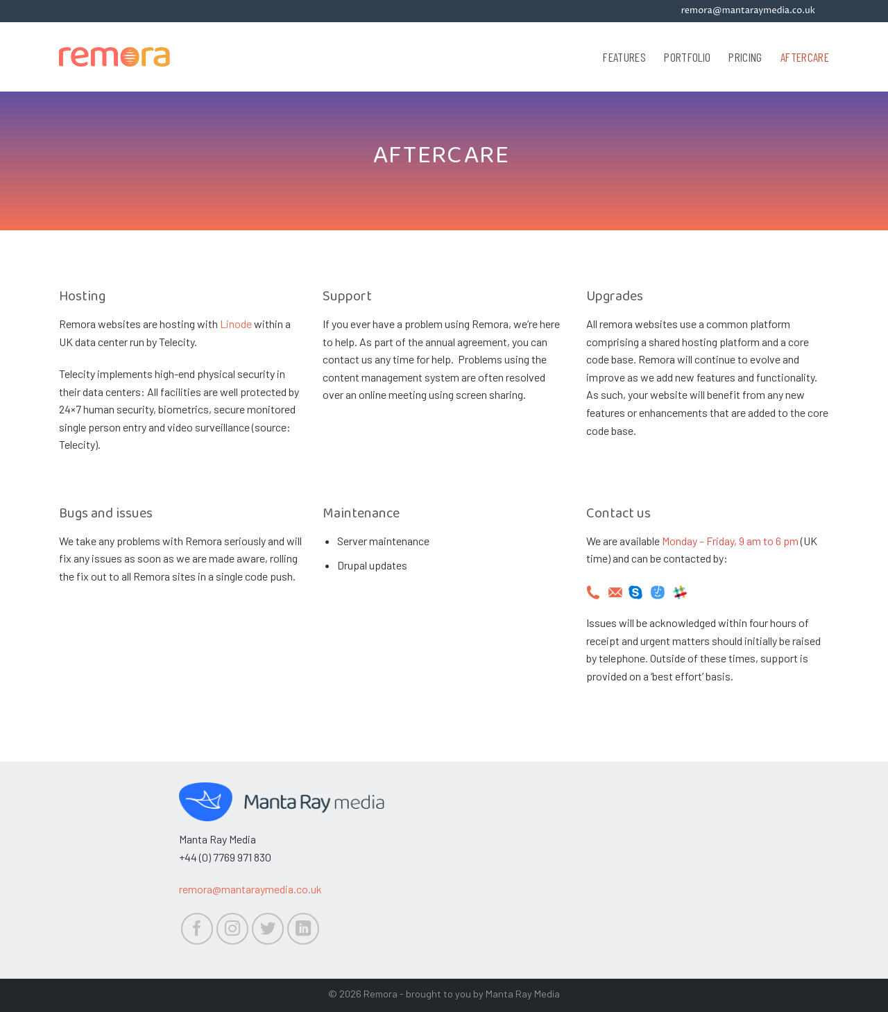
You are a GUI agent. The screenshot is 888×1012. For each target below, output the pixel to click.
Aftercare (804, 57)
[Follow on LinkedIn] (303, 929)
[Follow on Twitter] (268, 929)
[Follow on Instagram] (232, 929)
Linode (236, 323)
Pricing (745, 57)
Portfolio (687, 57)
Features (624, 57)
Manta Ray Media (523, 994)
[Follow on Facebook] (197, 929)
